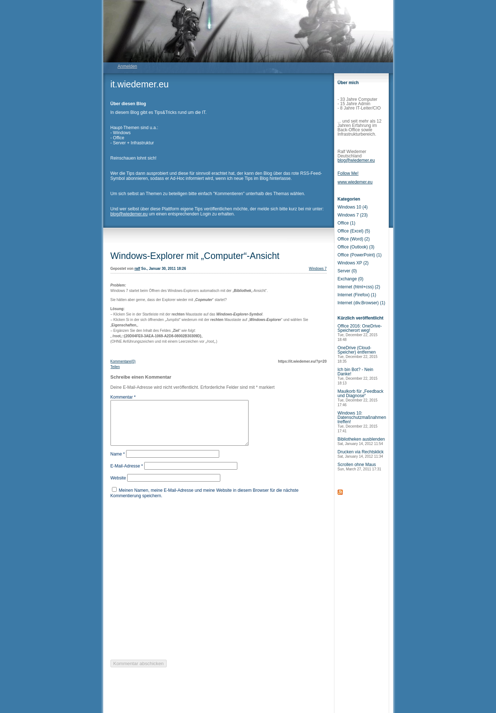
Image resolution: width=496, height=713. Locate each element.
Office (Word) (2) (354, 239)
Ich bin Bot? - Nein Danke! (358, 376)
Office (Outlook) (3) (356, 247)
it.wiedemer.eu (140, 84)
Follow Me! (348, 173)
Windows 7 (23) (353, 215)
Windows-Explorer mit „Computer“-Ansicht (195, 256)
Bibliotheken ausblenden (361, 441)
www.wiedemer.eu (355, 182)
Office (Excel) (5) (354, 231)
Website (118, 486)
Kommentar (123, 397)
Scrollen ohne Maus (360, 466)
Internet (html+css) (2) (359, 286)
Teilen (115, 367)
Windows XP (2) (353, 262)
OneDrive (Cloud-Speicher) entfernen (358, 354)
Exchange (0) (350, 278)
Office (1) (346, 223)
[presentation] (166, 587)
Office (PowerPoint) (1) (360, 254)
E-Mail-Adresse (127, 474)
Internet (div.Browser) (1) (361, 302)
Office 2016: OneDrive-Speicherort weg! (360, 332)
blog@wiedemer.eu (129, 214)
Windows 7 (318, 269)
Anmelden (127, 66)
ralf (137, 269)
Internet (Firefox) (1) (357, 294)
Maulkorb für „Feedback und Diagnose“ (361, 398)
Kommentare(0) (123, 361)
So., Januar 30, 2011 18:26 (163, 269)
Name (118, 462)
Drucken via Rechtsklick (361, 453)
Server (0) (347, 270)
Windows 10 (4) (353, 207)
